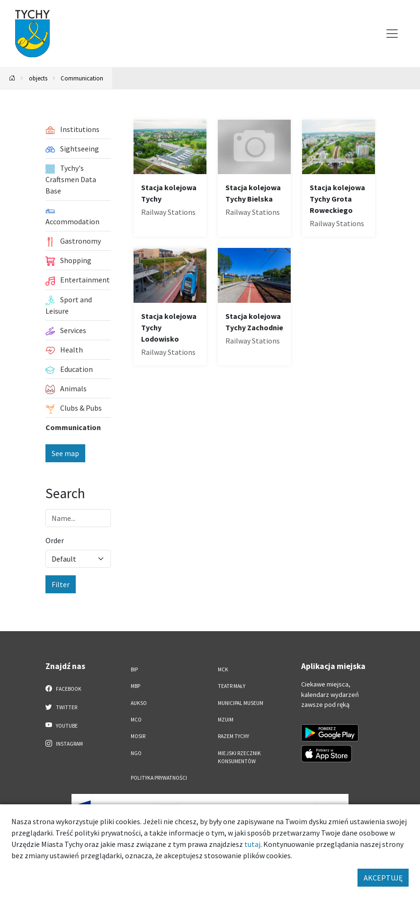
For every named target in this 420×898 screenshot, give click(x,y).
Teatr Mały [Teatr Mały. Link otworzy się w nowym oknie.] (231, 686)
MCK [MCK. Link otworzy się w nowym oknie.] (223, 669)
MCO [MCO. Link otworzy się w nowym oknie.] (136, 719)
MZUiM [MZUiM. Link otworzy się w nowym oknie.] (225, 719)
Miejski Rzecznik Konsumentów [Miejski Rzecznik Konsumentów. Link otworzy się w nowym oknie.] (239, 757)
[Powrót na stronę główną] (12, 78)
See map (65, 453)
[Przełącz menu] (392, 34)
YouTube (61, 725)
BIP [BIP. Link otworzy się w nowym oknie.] (134, 669)
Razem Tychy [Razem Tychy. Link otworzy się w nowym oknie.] (233, 736)
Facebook (63, 688)
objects (38, 78)
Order (54, 540)
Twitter (61, 707)
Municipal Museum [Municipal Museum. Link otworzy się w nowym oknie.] (240, 703)
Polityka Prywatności (159, 778)
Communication (82, 78)
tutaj (252, 844)
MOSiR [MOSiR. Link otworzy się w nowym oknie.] (138, 736)
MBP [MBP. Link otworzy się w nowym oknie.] (135, 686)
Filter (61, 584)
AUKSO (139, 703)
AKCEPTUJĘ (383, 877)
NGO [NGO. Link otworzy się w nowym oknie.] (136, 753)
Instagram (64, 743)
